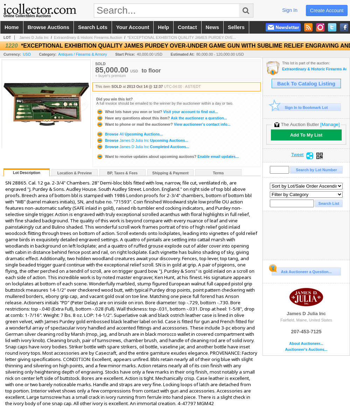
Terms (218, 173)
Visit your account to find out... (157, 112)
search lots (92, 27)
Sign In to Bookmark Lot (300, 107)
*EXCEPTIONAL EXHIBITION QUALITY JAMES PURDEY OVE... (181, 37)
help (163, 27)
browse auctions (48, 27)
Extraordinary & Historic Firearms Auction (88, 37)
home (12, 27)
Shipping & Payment (170, 173)
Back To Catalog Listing (306, 83)
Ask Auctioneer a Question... (301, 270)
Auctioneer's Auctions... (306, 350)
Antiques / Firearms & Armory (82, 54)
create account (327, 10)
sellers (236, 27)
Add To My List (306, 135)
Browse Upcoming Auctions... (129, 134)
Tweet (297, 154)
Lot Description (26, 173)
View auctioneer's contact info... (163, 124)
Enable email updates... (167, 156)
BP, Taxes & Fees (122, 173)
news (212, 27)
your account (132, 27)
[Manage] (330, 124)
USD (27, 54)
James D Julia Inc (34, 37)
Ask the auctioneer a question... (161, 118)
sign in (290, 10)
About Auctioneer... (306, 344)
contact (187, 27)
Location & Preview (74, 173)
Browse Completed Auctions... (142, 147)
